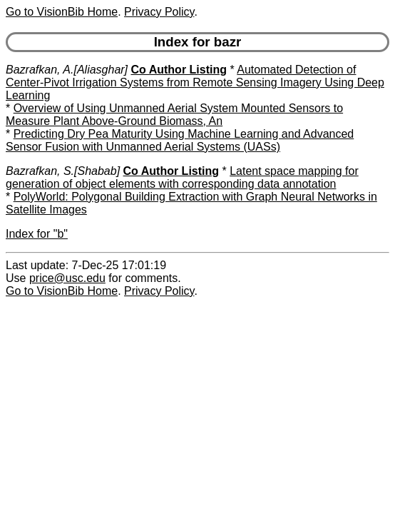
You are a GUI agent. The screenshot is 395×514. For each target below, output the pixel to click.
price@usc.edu (67, 278)
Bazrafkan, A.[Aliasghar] (67, 70)
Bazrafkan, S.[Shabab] (63, 171)
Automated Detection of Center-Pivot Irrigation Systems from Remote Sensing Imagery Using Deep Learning (195, 82)
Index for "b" (37, 234)
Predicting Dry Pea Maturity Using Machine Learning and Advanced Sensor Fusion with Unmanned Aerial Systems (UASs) (180, 140)
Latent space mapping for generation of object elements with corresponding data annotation (182, 177)
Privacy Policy (159, 12)
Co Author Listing (179, 70)
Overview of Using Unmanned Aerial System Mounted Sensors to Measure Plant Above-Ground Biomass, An (174, 114)
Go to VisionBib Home (62, 12)
